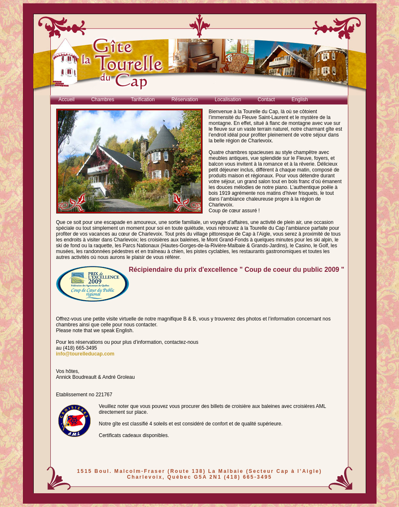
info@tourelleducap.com (85, 354)
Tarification (143, 99)
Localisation (228, 99)
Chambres (102, 99)
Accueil (67, 99)
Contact (266, 99)
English (300, 99)
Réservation (184, 99)
